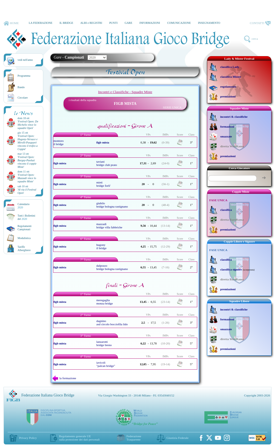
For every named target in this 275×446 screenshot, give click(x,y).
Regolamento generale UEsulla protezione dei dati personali (79, 438)
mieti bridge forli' (103, 184)
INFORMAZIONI (149, 22)
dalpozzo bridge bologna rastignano (112, 267)
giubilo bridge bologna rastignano (112, 205)
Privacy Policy (28, 437)
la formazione (64, 378)
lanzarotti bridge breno (104, 343)
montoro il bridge (58, 142)
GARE (128, 22)
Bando (21, 87)
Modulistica (24, 238)
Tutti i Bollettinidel (26, 217)
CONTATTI (260, 23)
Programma (24, 75)
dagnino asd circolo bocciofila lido (112, 322)
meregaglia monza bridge (104, 301)
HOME (11, 23)
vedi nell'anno (25, 59)
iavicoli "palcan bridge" (105, 364)
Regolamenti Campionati (24, 228)
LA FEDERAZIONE (40, 22)
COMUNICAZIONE (179, 22)
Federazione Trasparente (134, 438)
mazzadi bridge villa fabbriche (109, 225)
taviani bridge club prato (106, 163)
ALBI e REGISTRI (91, 22)
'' (28, 125)
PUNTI (113, 22)
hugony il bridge (101, 246)
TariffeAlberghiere (24, 248)
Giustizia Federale (177, 437)
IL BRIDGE (66, 22)
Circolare (23, 97)
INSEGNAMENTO (209, 22)
